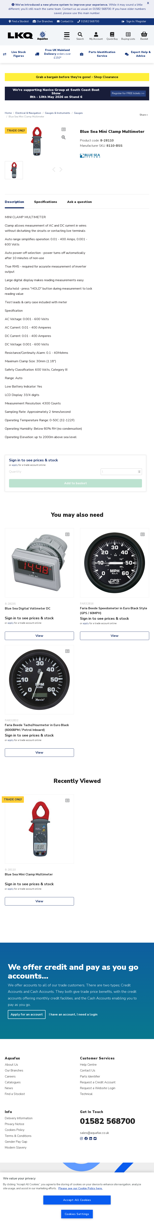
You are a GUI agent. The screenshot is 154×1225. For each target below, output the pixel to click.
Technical (86, 1094)
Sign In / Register (136, 21)
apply (15, 465)
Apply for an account (27, 1014)
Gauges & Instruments (57, 113)
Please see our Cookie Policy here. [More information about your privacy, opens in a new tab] (80, 1188)
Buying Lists (128, 37)
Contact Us (87, 1070)
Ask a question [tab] (79, 202)
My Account (96, 37)
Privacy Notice (14, 1124)
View (39, 636)
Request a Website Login (97, 1088)
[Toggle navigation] (67, 36)
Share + (144, 114)
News (9, 1088)
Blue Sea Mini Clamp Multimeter (29, 874)
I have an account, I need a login (73, 1014)
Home (8, 113)
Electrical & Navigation (28, 113)
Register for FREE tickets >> (128, 93)
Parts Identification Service (102, 54)
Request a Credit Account (98, 1082)
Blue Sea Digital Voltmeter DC (27, 608)
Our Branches (43, 21)
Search (80, 36)
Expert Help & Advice (141, 54)
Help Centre (88, 1064)
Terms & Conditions (18, 1136)
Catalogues (13, 1082)
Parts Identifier (90, 1076)
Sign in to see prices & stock (33, 460)
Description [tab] (14, 202)
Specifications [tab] (45, 202)
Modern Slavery (15, 1147)
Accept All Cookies (77, 1200)
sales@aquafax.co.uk (94, 1133)
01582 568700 (107, 1121)
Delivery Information (18, 1118)
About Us (11, 1064)
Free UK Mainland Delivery (57, 54)
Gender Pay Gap (16, 1142)
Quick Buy (112, 37)
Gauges (78, 113)
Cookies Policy (14, 1130)
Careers (10, 1076)
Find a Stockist (19, 21)
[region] (77, 1198)
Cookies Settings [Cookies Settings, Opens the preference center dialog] (77, 1214)
